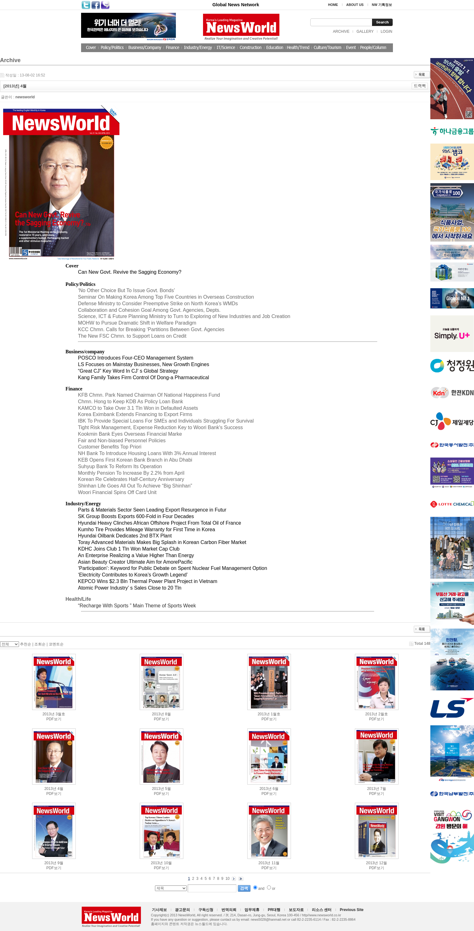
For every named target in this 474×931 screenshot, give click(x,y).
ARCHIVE (341, 31)
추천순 (25, 644)
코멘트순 (56, 644)
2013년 (48, 714)
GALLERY (365, 31)
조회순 (40, 644)
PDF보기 (53, 719)
